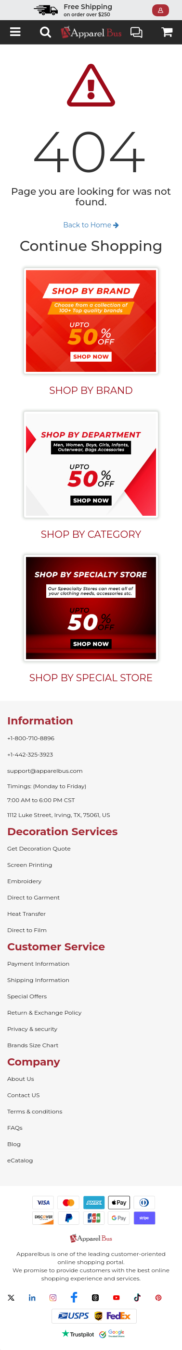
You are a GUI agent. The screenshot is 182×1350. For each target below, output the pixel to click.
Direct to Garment (33, 897)
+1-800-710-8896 (30, 738)
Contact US (23, 1095)
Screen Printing (29, 864)
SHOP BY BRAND (91, 390)
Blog (14, 1144)
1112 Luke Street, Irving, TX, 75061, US (58, 814)
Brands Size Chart (32, 1045)
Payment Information (38, 963)
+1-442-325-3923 (30, 754)
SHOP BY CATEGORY (91, 534)
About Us (20, 1078)
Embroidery (24, 881)
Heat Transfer (26, 913)
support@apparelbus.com (45, 770)
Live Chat (136, 33)
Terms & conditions (34, 1111)
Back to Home (91, 225)
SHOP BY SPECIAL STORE (91, 678)
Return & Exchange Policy (44, 1012)
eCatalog (20, 1160)
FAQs (15, 1127)
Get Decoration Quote (39, 848)
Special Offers (27, 996)
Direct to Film (27, 930)
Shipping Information (38, 979)
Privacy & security (32, 1028)
